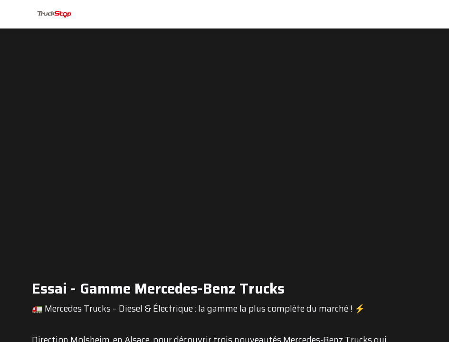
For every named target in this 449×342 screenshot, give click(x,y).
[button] (14, 14)
